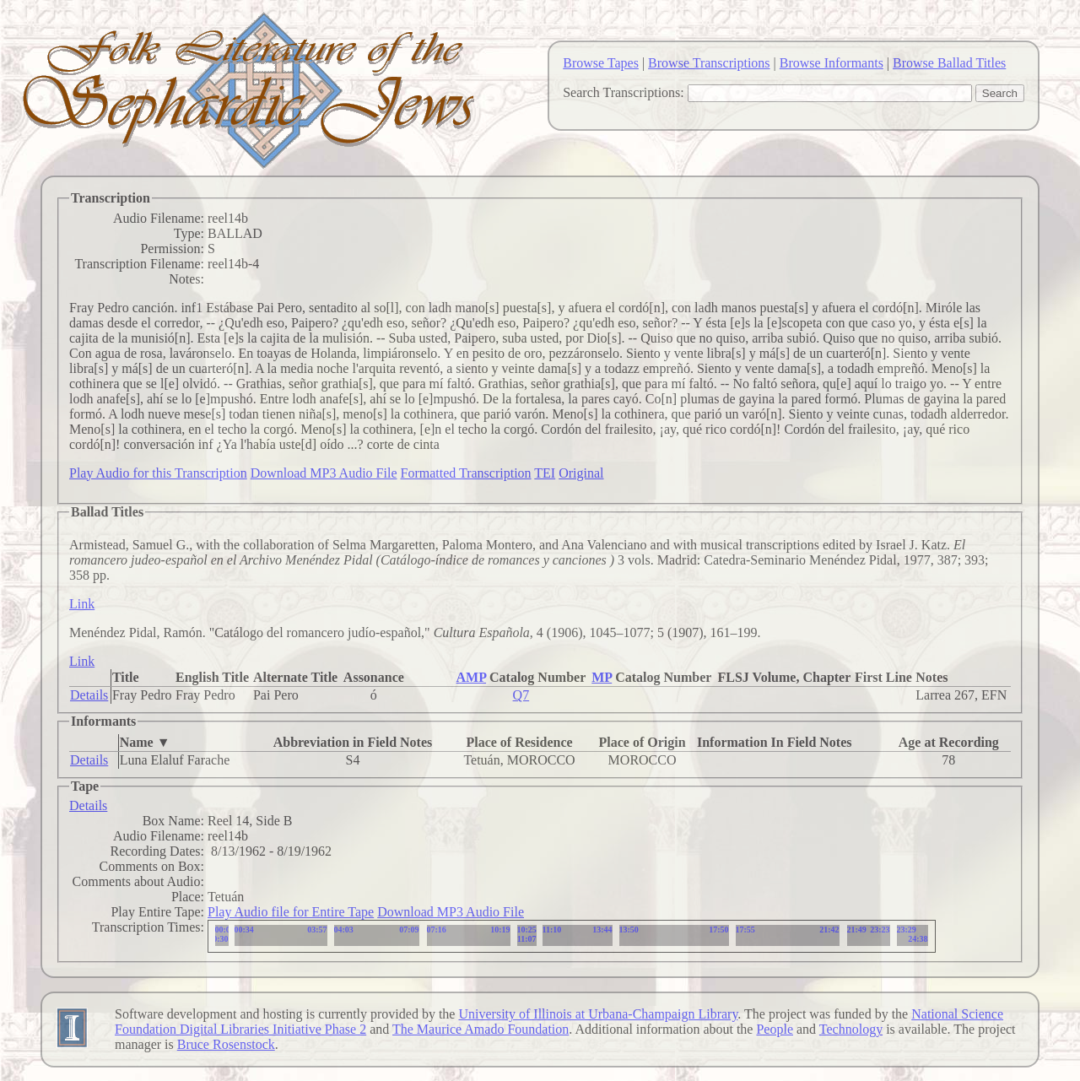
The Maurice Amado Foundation (480, 1029)
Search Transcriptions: (623, 92)
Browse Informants (831, 63)
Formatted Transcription (465, 473)
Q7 (521, 695)
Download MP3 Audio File (324, 473)
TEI (544, 473)
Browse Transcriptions (709, 63)
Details (89, 695)
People (774, 1029)
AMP (471, 677)
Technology (851, 1029)
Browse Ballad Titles (949, 63)
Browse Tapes (601, 63)
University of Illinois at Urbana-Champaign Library (597, 1014)
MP (601, 677)
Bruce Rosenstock (226, 1044)
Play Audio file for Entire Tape (291, 912)
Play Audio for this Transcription (158, 473)
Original (581, 473)
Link (81, 604)
